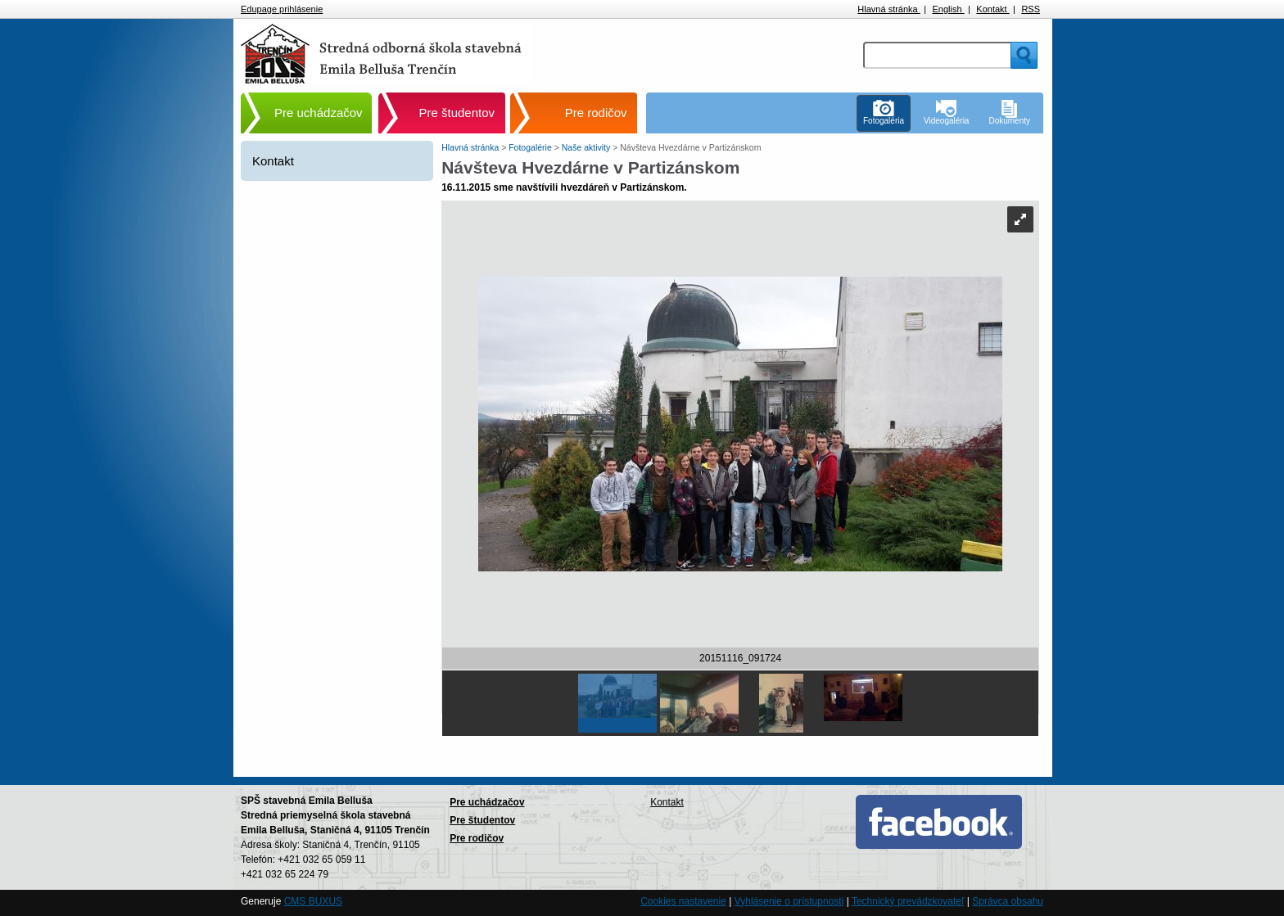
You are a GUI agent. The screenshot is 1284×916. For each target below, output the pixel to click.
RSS (1030, 9)
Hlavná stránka (888, 9)
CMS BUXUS (313, 901)
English (948, 9)
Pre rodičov (596, 113)
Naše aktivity (587, 147)
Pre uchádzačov (318, 113)
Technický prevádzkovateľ (908, 901)
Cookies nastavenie (683, 901)
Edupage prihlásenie (282, 9)
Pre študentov (457, 113)
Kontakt (992, 9)
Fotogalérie (531, 147)
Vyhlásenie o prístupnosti (789, 901)
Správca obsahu (1007, 901)
